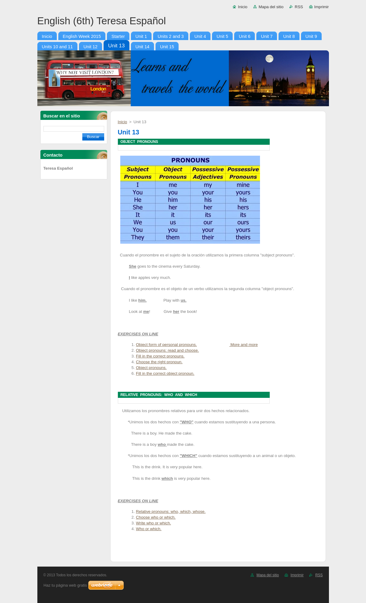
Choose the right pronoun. (159, 362)
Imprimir (321, 7)
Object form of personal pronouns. (166, 344)
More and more (243, 344)
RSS (299, 7)
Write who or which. (153, 523)
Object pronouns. (151, 367)
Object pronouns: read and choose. (167, 350)
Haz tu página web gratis (65, 585)
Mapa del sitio (270, 7)
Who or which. (149, 529)
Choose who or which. (156, 517)
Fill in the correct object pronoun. (165, 373)
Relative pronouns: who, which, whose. (171, 511)
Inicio (242, 7)
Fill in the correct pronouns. (160, 356)
